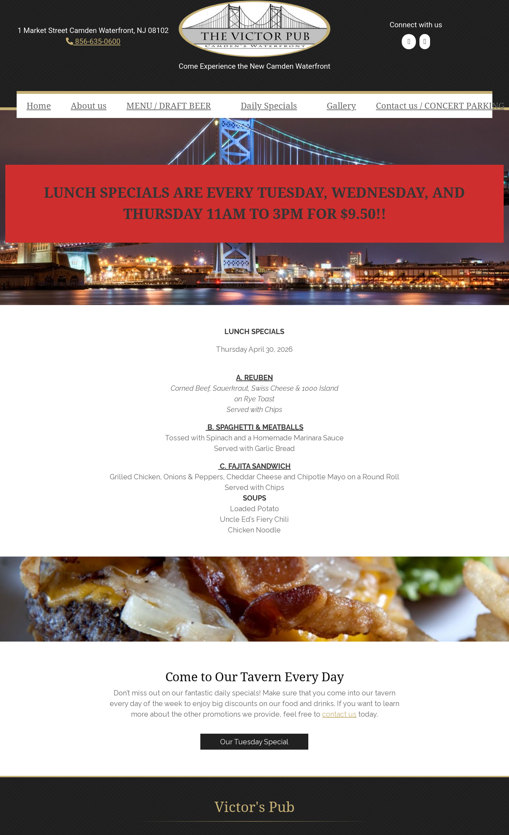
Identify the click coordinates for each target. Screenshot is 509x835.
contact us (339, 714)
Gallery (341, 106)
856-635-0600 (93, 41)
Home (39, 106)
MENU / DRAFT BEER (168, 106)
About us (89, 106)
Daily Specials (269, 106)
